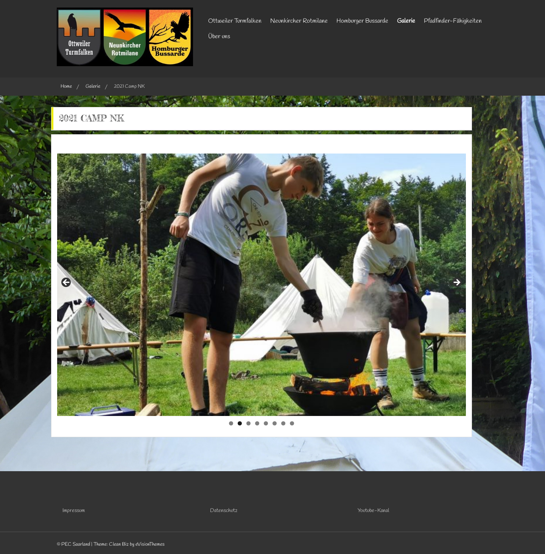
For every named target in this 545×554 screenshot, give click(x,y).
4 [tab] (257, 423)
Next (456, 283)
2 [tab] (240, 423)
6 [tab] (274, 423)
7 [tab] (283, 423)
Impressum (73, 510)
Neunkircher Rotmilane (299, 21)
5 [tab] (266, 423)
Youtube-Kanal (373, 510)
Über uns (219, 36)
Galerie (406, 21)
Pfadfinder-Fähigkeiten (453, 21)
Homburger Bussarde (362, 21)
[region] (261, 285)
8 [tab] (292, 423)
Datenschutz (223, 510)
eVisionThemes (150, 544)
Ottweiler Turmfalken (235, 21)
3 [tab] (248, 423)
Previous (66, 283)
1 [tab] (231, 423)
